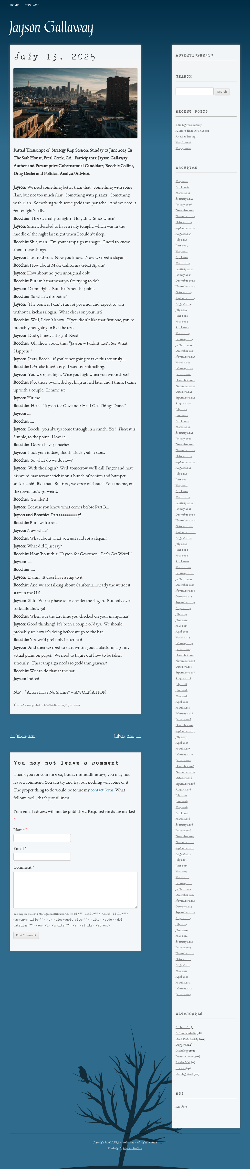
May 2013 (181, 971)
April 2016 (182, 813)
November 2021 (185, 450)
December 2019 (185, 585)
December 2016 (185, 766)
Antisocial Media (186, 1033)
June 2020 (182, 550)
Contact (32, 5)
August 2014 (183, 918)
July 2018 (181, 684)
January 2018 (183, 719)
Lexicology (182, 1050)
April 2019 (182, 631)
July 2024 (181, 310)
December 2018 (185, 655)
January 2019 (183, 649)
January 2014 (183, 947)
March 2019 (183, 637)
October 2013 (184, 959)
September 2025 (185, 228)
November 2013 (185, 953)
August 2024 (183, 304)
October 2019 (184, 596)
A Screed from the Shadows (192, 131)
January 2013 (183, 994)
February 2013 (184, 988)
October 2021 (184, 456)
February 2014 (184, 942)
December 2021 (185, 444)
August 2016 (183, 789)
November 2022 (185, 386)
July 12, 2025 (23, 736)
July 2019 (181, 614)
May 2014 (182, 936)
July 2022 (181, 409)
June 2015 (181, 865)
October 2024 (184, 292)
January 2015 (183, 889)
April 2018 (182, 702)
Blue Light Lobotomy (189, 125)
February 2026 (184, 199)
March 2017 (183, 748)
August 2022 (183, 403)
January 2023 (183, 374)
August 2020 (184, 538)
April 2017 (182, 743)
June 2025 (182, 245)
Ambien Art (183, 1027)
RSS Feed (181, 1107)
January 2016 (183, 830)
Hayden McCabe (132, 1148)
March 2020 (183, 567)
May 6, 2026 (183, 142)
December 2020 (185, 514)
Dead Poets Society (187, 1039)
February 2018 (184, 713)
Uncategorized (184, 1074)
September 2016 (185, 784)
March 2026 (183, 193)
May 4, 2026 (183, 148)
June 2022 (182, 415)
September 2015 (185, 848)
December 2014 (185, 895)
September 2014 (185, 912)
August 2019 (183, 608)
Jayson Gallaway (52, 27)
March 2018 (183, 708)
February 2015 (184, 883)
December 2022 (185, 380)
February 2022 (184, 433)
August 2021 (183, 468)
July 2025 (181, 240)
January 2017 (183, 760)
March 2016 (183, 819)
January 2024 (184, 345)
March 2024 (183, 333)
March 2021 (183, 497)
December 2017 (185, 725)
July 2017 (181, 737)
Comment (23, 868)
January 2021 (183, 509)
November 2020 (186, 520)
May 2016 (182, 807)
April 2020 (182, 561)
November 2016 (185, 772)
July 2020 (182, 544)
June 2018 (182, 690)
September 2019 (185, 602)
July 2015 (181, 860)
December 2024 (185, 281)
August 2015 (183, 854)
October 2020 (184, 526)
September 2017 (185, 731)
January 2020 (184, 579)
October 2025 (184, 222)
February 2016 (184, 825)
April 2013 (182, 977)
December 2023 (185, 351)
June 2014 (182, 930)
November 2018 (185, 661)
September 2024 (185, 298)
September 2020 (186, 532)
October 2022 (184, 392)
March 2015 (183, 877)
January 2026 (184, 204)
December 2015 (185, 836)
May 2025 (182, 251)
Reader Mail (183, 1062)
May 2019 (182, 626)
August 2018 (183, 678)
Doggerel (181, 1045)
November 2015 (185, 842)
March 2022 (183, 427)
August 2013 (183, 965)
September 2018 (185, 672)
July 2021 (181, 474)
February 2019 (184, 643)
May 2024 (182, 321)
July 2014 (181, 924)
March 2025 (183, 263)
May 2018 (182, 696)
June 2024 (182, 316)
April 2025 (182, 257)
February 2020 (185, 573)
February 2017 (184, 754)
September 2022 (185, 397)
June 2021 (182, 479)
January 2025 (183, 275)
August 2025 (183, 234)
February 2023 (184, 368)
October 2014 (184, 906)
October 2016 (184, 778)
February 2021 (184, 503)
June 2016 (182, 801)
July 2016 (181, 795)
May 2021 (182, 485)
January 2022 (184, 438)
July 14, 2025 (127, 736)
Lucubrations (52, 705)
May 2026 (182, 181)
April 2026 (182, 187)
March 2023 (183, 362)
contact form (102, 790)
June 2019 (182, 620)
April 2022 (182, 421)
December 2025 (185, 210)
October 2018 (184, 667)
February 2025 (184, 269)
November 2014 (185, 901)
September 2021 (185, 462)
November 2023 (185, 357)
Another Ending (186, 136)
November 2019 (185, 591)
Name (20, 830)
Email (19, 849)
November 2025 (185, 216)
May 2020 (182, 555)
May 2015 (181, 871)
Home (14, 5)
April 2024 (182, 327)
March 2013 (183, 982)
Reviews (181, 1068)
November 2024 (185, 286)
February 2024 (184, 339)
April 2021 (182, 491)
